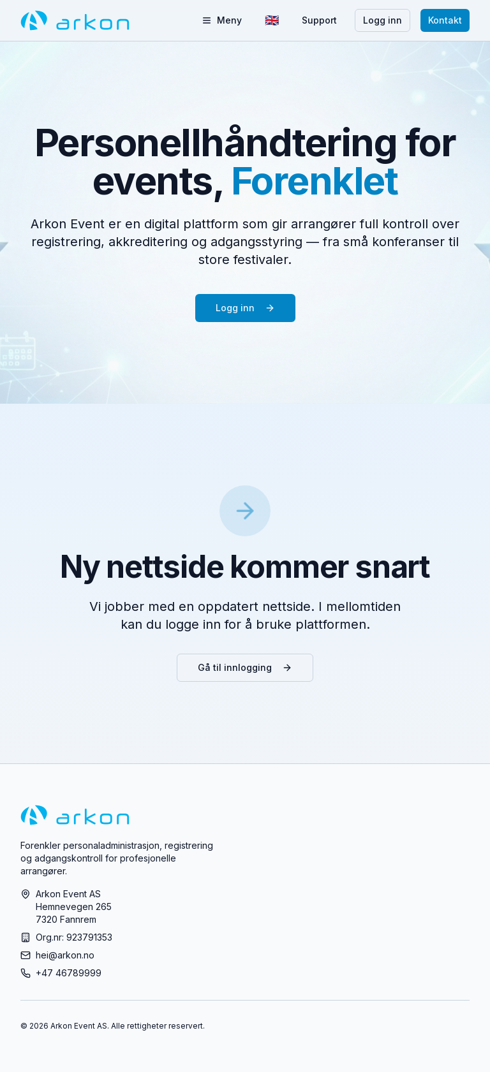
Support (319, 20)
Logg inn (382, 20)
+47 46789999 (68, 972)
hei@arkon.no (65, 955)
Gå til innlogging (245, 667)
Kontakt (445, 20)
